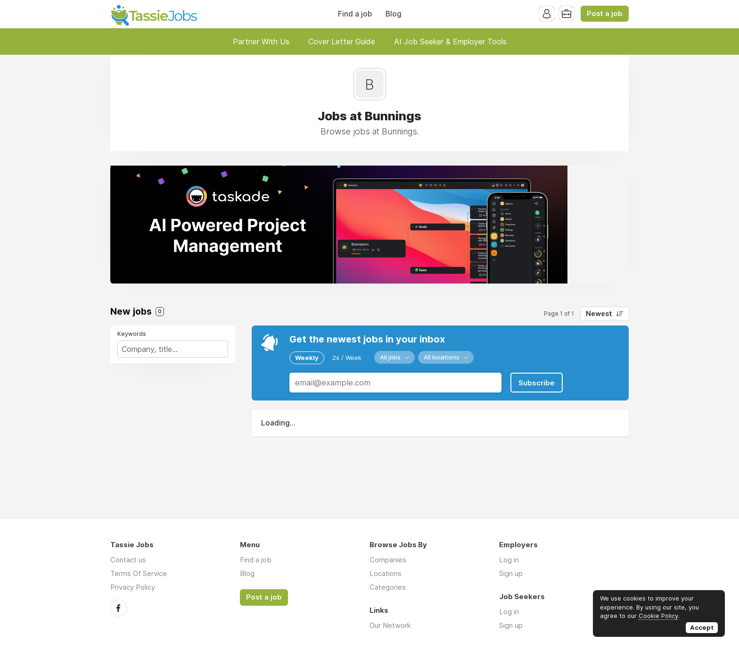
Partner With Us (261, 41)
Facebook (118, 608)
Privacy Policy (132, 587)
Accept (702, 627)
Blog (394, 13)
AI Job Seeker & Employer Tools (450, 41)
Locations (386, 573)
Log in (509, 559)
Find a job (355, 13)
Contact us (128, 559)
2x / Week (346, 357)
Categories (388, 587)
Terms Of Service (138, 573)
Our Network (390, 625)
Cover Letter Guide (341, 41)
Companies (388, 559)
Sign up (511, 573)
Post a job (605, 13)
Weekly (307, 357)
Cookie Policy (658, 615)
